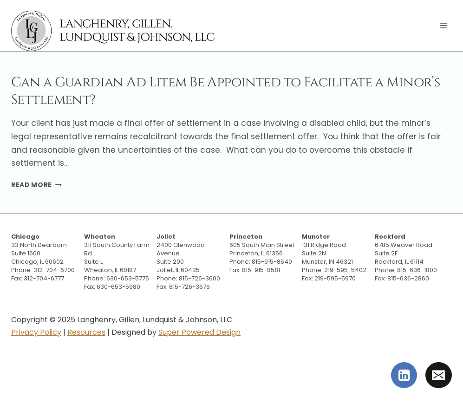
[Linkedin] (404, 375)
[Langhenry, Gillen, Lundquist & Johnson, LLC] (114, 31)
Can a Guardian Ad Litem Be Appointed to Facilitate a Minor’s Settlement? (225, 91)
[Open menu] (443, 25)
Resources (86, 332)
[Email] (438, 375)
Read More (36, 185)
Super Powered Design (199, 332)
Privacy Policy (36, 332)
